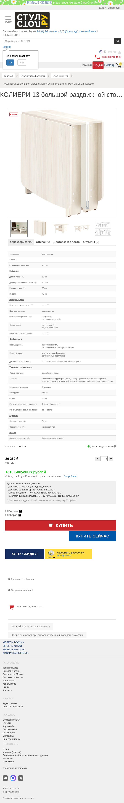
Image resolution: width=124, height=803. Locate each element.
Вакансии (8, 758)
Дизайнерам (9, 732)
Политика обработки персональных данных (25, 755)
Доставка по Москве (13, 674)
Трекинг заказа (10, 668)
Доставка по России (13, 677)
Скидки (98, 65)
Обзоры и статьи (11, 720)
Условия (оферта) (12, 752)
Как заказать (9, 680)
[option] (20, 228)
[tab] (21, 242)
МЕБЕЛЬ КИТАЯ (12, 646)
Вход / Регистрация (110, 7)
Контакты (7, 690)
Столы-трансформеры (33, 76)
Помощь (109, 65)
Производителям (11, 739)
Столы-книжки (60, 76)
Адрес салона (10, 703)
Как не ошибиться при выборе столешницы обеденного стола (47, 635)
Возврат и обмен (11, 671)
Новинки (86, 65)
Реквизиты (8, 761)
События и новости (13, 706)
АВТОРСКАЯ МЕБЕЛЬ (15, 653)
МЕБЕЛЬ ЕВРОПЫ (14, 649)
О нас (6, 749)
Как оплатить (9, 684)
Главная (8, 76)
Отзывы (7, 723)
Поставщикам (10, 729)
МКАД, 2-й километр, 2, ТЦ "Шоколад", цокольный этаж (66, 31)
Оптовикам (8, 736)
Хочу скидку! (25, 554)
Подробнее (70, 476)
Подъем (13, 511)
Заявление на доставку (15, 768)
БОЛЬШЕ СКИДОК (39, 2)
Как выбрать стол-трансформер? (31, 626)
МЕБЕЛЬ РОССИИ (13, 642)
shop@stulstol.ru (11, 792)
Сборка (13, 515)
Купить (60, 525)
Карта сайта (9, 726)
